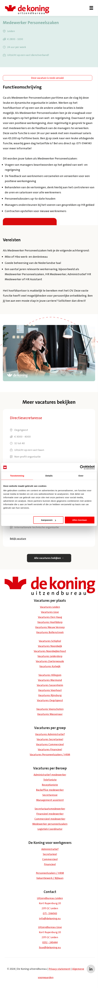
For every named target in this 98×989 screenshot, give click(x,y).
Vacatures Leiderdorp (49, 656)
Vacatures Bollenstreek (50, 632)
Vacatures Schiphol (50, 641)
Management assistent (50, 800)
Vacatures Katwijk (49, 666)
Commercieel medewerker (49, 819)
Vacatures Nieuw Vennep (50, 627)
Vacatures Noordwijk (50, 646)
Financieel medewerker (50, 814)
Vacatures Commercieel (50, 744)
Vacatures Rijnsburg (50, 695)
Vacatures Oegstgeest (50, 700)
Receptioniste (50, 785)
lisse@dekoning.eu (50, 947)
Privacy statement (59, 969)
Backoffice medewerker (50, 790)
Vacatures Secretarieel (50, 739)
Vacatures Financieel (50, 749)
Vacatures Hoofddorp (49, 622)
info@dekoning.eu (50, 918)
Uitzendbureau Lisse (50, 927)
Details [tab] (49, 475)
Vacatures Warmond (50, 680)
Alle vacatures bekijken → (49, 558)
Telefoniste (50, 779)
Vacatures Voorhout (50, 690)
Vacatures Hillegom (49, 675)
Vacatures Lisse (50, 612)
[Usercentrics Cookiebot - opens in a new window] (82, 467)
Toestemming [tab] (17, 475)
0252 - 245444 (50, 942)
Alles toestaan (79, 520)
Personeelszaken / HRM (50, 873)
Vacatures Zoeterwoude (50, 661)
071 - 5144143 (50, 913)
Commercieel (50, 859)
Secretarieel (50, 854)
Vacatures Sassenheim (50, 685)
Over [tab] (80, 475)
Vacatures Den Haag (50, 617)
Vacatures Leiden (50, 607)
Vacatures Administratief (50, 734)
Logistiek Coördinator (49, 829)
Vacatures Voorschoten (50, 709)
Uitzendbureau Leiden (50, 898)
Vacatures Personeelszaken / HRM (50, 754)
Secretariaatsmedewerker (50, 808)
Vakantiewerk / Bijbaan (49, 878)
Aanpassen (48, 520)
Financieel (50, 864)
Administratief (50, 849)
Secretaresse (50, 795)
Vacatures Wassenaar (50, 714)
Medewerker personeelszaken (49, 824)
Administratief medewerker (50, 774)
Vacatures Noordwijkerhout (50, 651)
